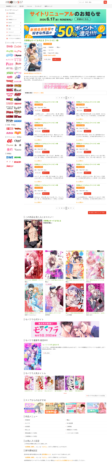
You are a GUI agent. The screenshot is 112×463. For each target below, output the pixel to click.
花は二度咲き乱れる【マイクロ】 (95, 247)
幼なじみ (27, 396)
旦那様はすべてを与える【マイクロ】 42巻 (88, 68)
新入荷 (28, 455)
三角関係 (69, 393)
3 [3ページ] (61, 64)
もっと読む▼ (38, 86)
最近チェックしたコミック (69, 455)
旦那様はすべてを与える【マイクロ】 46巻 (88, 110)
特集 (43, 455)
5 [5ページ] (66, 64)
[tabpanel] (29, 350)
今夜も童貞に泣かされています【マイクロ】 (75, 247)
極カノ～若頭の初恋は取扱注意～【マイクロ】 (75, 280)
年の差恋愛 (70, 390)
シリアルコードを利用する (15, 5)
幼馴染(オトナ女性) (72, 396)
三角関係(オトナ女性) (31, 403)
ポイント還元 (48, 10)
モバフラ (51, 16)
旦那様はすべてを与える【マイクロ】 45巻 (46, 110)
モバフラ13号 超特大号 (50, 311)
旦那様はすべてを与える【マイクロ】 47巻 (46, 131)
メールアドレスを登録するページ (63, 427)
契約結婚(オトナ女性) (31, 400)
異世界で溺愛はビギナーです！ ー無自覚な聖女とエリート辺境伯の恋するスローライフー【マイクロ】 (34, 280)
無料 (57, 455)
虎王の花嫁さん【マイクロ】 (53, 280)
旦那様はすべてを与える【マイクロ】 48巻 (88, 131)
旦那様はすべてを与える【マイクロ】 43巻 (46, 89)
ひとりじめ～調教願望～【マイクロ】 (34, 247)
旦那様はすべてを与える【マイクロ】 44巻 (88, 89)
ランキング (36, 455)
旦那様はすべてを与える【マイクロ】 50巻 (88, 152)
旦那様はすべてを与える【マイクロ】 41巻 (46, 68)
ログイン (44, 413)
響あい (58, 13)
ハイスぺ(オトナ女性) (72, 400)
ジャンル (50, 455)
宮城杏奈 (51, 13)
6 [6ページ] (68, 64)
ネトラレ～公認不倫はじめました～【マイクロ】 (55, 247)
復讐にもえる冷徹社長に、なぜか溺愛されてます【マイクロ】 (96, 280)
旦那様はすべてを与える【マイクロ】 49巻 (46, 152)
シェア (58, 430)
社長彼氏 (27, 393)
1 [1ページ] (59, 64)
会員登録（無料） (30, 413)
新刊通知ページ (46, 421)
